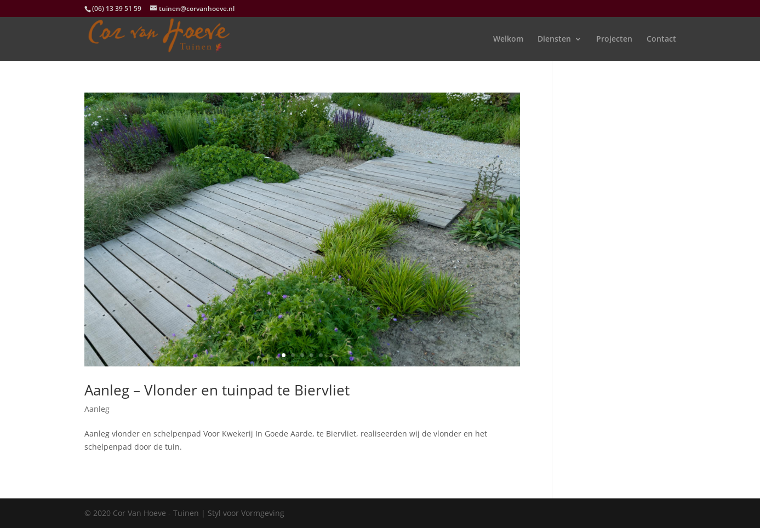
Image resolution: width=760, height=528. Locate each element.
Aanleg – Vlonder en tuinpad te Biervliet (217, 390)
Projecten (614, 39)
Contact (661, 39)
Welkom (508, 39)
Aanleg (97, 409)
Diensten (554, 39)
